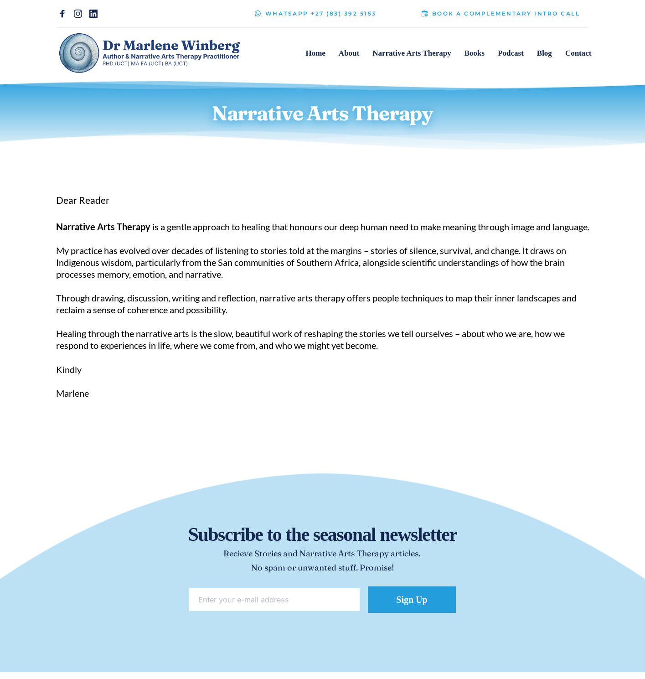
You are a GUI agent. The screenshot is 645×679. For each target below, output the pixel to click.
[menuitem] (315, 53)
